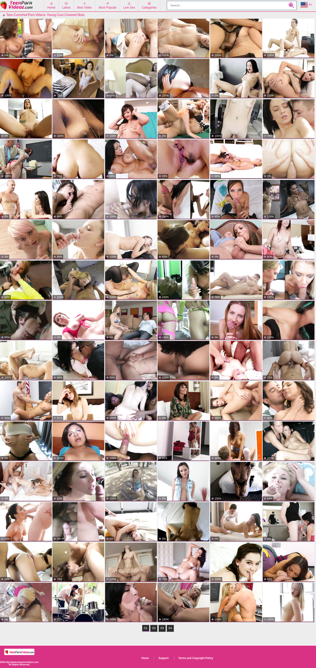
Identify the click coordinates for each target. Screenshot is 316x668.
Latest (66, 7)
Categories (149, 7)
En (306, 5)
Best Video (84, 7)
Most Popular (108, 7)
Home (51, 7)
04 (170, 628)
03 (162, 628)
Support (163, 658)
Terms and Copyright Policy (195, 658)
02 (154, 628)
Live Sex (129, 7)
